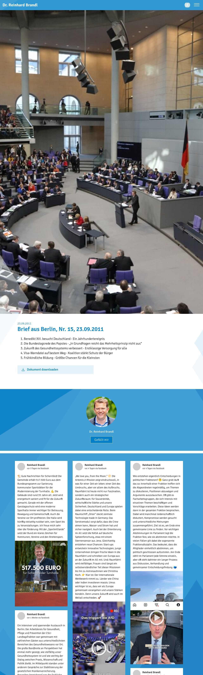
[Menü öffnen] (196, 5)
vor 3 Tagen (32, 468)
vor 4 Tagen (90, 468)
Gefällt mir (101, 440)
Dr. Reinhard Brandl (101, 431)
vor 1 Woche (32, 617)
